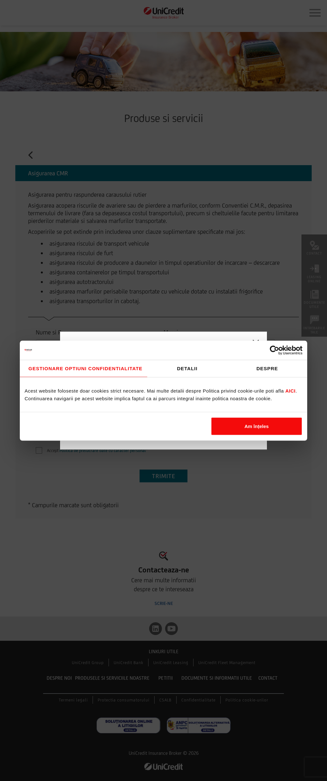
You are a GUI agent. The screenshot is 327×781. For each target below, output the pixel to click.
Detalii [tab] (187, 368)
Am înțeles (257, 426)
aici (290, 390)
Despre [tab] (267, 368)
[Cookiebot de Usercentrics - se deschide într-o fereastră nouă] (274, 350)
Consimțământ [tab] (83, 368)
